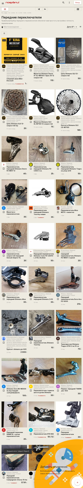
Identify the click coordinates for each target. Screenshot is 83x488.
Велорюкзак (13, 77)
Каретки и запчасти (72, 116)
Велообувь (15, 71)
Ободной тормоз (16, 68)
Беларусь (37, 207)
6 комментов (42, 437)
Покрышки (15, 66)
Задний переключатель (73, 337)
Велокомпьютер (18, 70)
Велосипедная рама (43, 71)
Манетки (36, 66)
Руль (23, 68)
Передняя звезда (44, 65)
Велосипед (15, 65)
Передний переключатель (41, 68)
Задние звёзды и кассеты (46, 66)
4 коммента (41, 395)
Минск (10, 65)
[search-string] (13, 27)
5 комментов (19, 84)
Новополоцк (65, 250)
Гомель (10, 207)
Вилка (20, 65)
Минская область (40, 250)
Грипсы (9, 71)
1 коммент (41, 217)
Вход (78, 2)
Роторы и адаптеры (16, 339)
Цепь (78, 65)
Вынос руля (10, 70)
